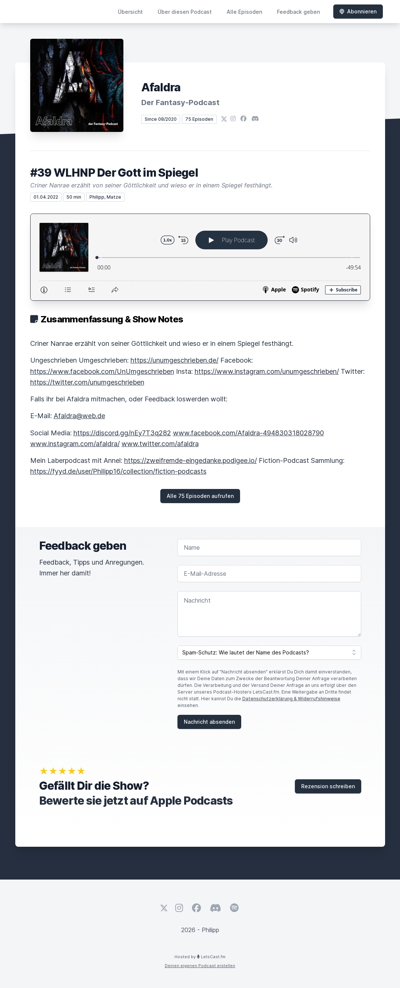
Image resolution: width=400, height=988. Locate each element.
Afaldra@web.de (79, 416)
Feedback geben (298, 12)
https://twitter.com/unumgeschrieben (87, 382)
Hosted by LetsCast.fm (200, 956)
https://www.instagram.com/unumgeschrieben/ (267, 371)
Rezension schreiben (328, 786)
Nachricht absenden (209, 722)
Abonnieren (358, 11)
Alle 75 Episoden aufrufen (200, 496)
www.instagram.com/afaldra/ (75, 444)
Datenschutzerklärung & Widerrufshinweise (291, 698)
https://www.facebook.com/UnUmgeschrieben (102, 371)
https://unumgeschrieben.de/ (174, 360)
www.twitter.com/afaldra (160, 444)
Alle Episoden (244, 12)
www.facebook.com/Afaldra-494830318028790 (248, 433)
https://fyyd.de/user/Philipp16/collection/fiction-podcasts (118, 471)
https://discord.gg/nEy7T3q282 (122, 433)
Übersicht (130, 12)
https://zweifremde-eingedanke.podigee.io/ (190, 460)
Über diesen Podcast (185, 12)
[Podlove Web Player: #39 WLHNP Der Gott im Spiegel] (200, 257)
